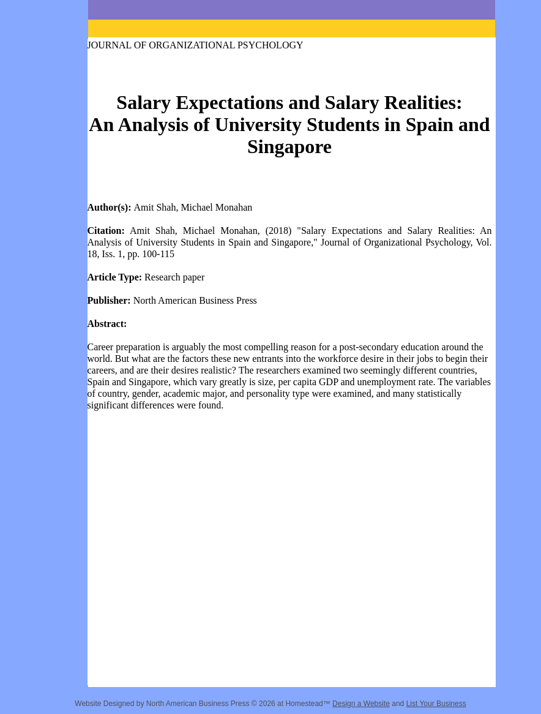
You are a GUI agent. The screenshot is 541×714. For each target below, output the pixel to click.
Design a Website (361, 703)
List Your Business (436, 703)
